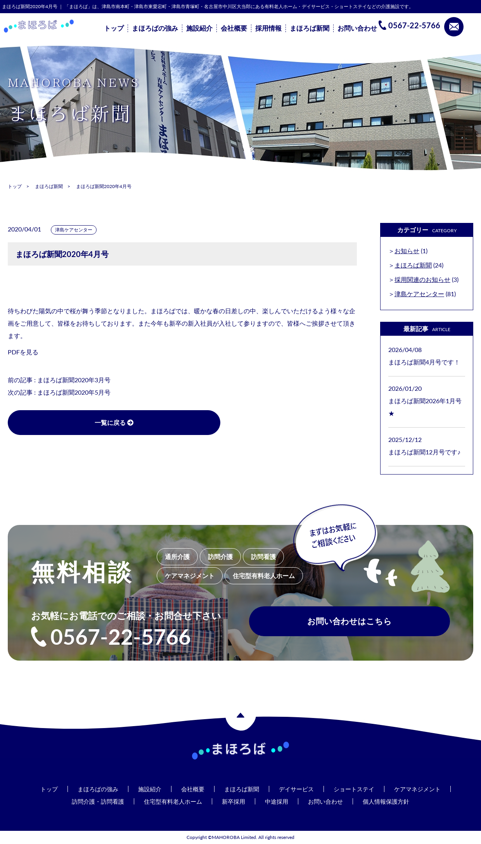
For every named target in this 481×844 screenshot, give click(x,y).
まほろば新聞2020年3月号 (74, 379)
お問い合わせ (357, 28)
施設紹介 (199, 28)
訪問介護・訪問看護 (92, 801)
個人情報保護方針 (392, 801)
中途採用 (278, 801)
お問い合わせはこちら (349, 623)
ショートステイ (358, 788)
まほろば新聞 (309, 28)
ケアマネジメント (424, 788)
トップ (114, 28)
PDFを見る (23, 352)
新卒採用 (233, 801)
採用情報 (268, 28)
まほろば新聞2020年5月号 (74, 392)
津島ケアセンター (73, 230)
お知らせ (406, 250)
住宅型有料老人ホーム (171, 801)
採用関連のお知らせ (422, 279)
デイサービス (298, 788)
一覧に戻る (85, 422)
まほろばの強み (155, 28)
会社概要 (234, 28)
